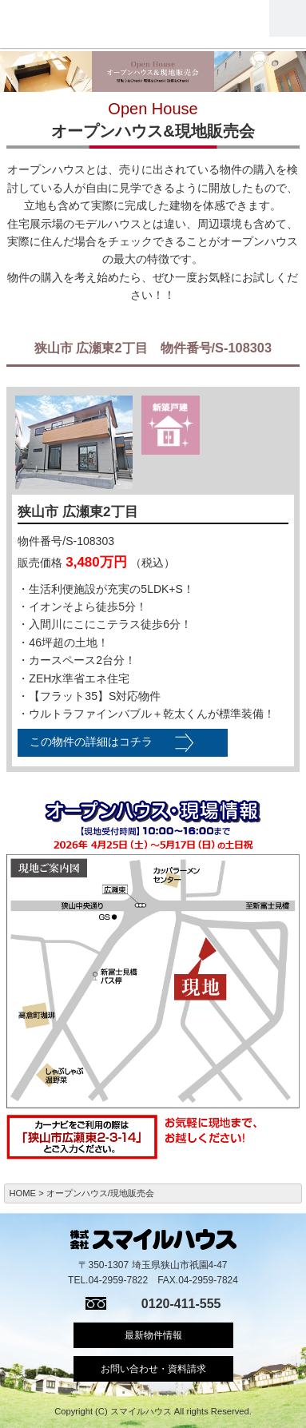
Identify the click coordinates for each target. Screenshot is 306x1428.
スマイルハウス (70, 24)
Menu (287, 18)
